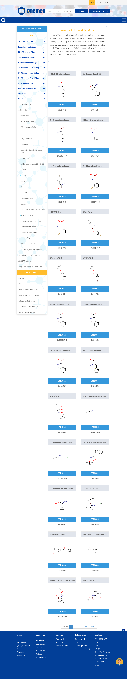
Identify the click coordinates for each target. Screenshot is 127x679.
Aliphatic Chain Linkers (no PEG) (31, 151)
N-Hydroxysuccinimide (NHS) (32, 164)
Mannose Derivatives (27, 301)
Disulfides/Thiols (27, 198)
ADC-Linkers (23, 110)
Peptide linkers (26, 139)
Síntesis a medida (62, 646)
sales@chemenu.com (102, 649)
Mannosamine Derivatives (29, 307)
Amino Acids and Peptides (28, 272)
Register (99, 2)
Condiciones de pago (82, 649)
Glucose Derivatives (26, 284)
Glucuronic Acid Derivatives (29, 295)
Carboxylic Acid (27, 215)
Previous (65, 627)
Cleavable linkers (27, 121)
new (31, 35)
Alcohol (24, 193)
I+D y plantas (41, 651)
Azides (23, 175)
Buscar (81, 11)
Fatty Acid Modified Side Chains (30, 267)
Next (92, 627)
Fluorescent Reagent (28, 227)
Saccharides (25, 187)
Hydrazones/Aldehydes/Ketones (33, 210)
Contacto (99, 635)
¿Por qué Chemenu (24, 646)
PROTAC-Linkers (25, 261)
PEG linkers (25, 144)
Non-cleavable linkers (29, 127)
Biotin (23, 170)
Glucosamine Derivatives (28, 290)
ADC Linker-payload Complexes (30, 250)
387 (86, 627)
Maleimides (25, 158)
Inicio (92, 2)
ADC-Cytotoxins (24, 104)
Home (19, 635)
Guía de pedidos (81, 646)
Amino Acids (26, 238)
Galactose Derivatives (27, 312)
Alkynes (24, 181)
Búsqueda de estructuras (99, 11)
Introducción (41, 644)
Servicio (39, 648)
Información (80, 635)
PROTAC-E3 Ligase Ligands (29, 255)
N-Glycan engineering (29, 232)
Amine (23, 204)
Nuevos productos (23, 649)
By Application (24, 116)
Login (107, 2)
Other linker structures (29, 244)
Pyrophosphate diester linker (31, 221)
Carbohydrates (23, 278)
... (81, 627)
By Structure (24, 133)
